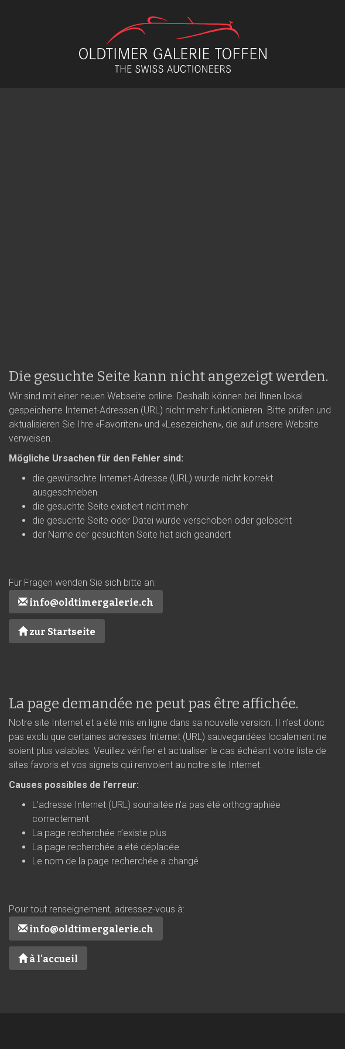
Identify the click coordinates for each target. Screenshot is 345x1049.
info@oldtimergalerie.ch (85, 602)
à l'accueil (48, 959)
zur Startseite (56, 631)
